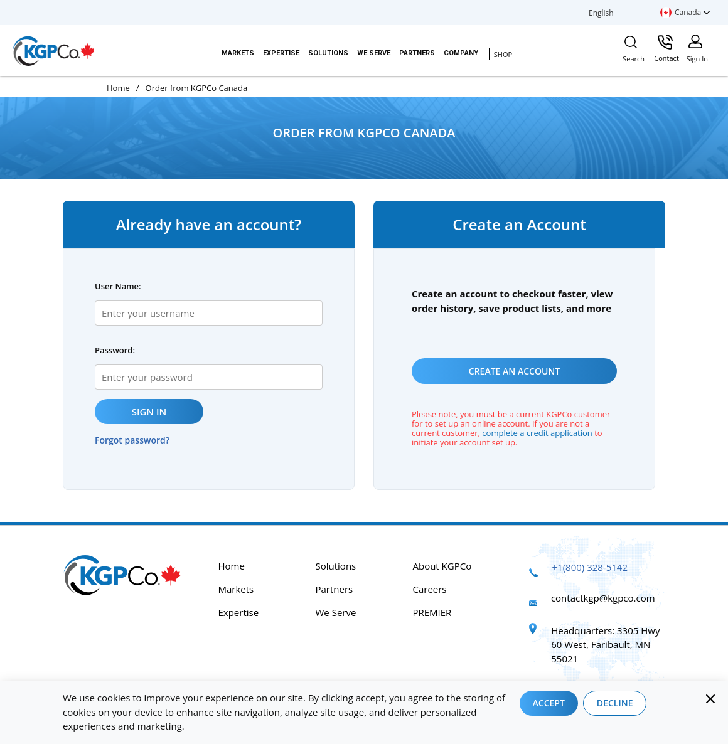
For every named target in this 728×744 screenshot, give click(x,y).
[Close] (710, 698)
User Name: (118, 286)
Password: (115, 350)
